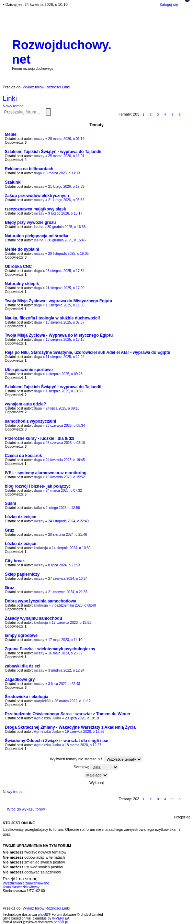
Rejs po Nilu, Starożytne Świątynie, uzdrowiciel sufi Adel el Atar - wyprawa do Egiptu (87, 352)
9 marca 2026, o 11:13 (63, 173)
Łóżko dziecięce (20, 516)
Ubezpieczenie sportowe (29, 369)
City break (15, 560)
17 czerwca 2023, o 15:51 (71, 622)
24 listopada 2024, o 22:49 (68, 521)
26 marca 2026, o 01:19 (66, 139)
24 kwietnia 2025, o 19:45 (65, 460)
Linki (10, 98)
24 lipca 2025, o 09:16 (62, 408)
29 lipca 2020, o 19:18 (82, 718)
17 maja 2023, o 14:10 (65, 640)
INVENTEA (60, 918)
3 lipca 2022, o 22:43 (64, 684)
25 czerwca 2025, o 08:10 (65, 443)
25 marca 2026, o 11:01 (66, 156)
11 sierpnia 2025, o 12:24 (65, 357)
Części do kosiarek (23, 455)
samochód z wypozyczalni (30, 421)
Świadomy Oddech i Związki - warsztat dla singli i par (57, 740)
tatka (38, 508)
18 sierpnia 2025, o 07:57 (65, 322)
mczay (39, 139)
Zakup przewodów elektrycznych (37, 195)
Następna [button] (187, 114)
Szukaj (48, 112)
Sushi (10, 503)
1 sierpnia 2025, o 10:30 (64, 391)
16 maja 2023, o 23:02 (65, 653)
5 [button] (172, 114)
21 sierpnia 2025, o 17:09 (65, 288)
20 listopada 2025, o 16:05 (68, 254)
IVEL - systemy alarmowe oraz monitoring (46, 472)
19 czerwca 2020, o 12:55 (84, 731)
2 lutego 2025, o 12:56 (63, 508)
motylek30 (42, 701)
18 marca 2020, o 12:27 (83, 745)
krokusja (41, 548)
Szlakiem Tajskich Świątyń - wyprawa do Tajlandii (53, 151)
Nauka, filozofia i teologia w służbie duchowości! (52, 318)
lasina (39, 227)
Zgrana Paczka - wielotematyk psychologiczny (50, 648)
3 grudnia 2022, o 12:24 (66, 670)
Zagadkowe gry (20, 679)
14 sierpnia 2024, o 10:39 (71, 548)
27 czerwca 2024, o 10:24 (68, 578)
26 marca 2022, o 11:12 (73, 701)
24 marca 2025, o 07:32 (64, 490)
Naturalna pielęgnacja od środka (36, 235)
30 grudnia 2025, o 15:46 (66, 240)
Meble (10, 134)
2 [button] (151, 114)
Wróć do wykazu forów (26, 809)
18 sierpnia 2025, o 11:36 (65, 305)
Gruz (9, 530)
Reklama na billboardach (29, 168)
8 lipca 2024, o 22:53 (64, 565)
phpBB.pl (61, 922)
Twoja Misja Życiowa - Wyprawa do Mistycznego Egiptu (59, 335)
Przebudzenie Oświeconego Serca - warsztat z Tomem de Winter (67, 713)
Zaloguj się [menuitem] (169, 4)
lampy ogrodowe (21, 635)
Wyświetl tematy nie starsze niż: (96, 759)
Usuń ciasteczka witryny (21, 887)
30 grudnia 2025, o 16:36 (66, 227)
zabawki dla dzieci (22, 666)
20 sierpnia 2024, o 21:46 (67, 534)
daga (38, 173)
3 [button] (158, 114)
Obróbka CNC (18, 266)
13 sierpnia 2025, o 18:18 (65, 339)
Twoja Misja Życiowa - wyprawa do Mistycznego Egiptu (58, 300)
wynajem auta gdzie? (25, 404)
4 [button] (165, 114)
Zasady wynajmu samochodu (33, 618)
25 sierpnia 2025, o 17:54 (65, 271)
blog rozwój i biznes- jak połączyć (38, 486)
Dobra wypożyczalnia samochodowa (40, 601)
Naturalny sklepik (22, 283)
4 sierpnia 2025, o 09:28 (64, 374)
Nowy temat (13, 106)
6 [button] (180, 114)
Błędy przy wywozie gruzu (30, 222)
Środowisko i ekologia (26, 696)
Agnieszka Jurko (47, 718)
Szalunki (13, 182)
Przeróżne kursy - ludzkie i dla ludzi (39, 438)
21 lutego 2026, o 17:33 (66, 186)
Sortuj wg (96, 767)
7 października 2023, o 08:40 (74, 605)
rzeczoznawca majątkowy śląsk (35, 209)
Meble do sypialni (22, 249)
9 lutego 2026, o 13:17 (65, 213)
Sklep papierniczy (22, 574)
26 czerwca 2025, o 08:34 (65, 425)
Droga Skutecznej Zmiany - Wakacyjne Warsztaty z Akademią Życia (70, 727)
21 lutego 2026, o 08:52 (66, 200)
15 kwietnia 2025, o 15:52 (65, 477)
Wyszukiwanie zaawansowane (51, 111)
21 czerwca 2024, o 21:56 (68, 592)
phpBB (43, 914)
